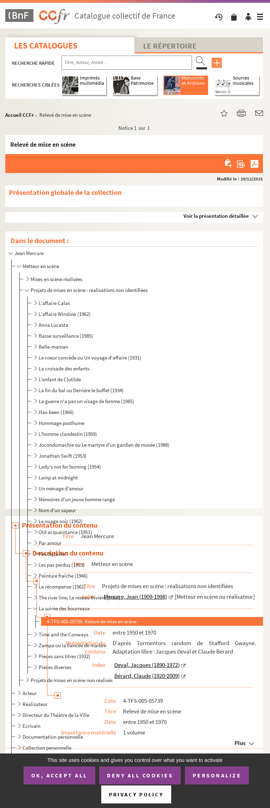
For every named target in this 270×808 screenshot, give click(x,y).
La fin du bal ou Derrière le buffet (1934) (81, 390)
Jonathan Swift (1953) (62, 455)
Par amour (50, 543)
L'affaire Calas (54, 303)
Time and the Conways (63, 634)
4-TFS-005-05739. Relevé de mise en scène (91, 621)
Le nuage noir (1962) (61, 521)
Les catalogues (45, 45)
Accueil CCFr (19, 115)
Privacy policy (136, 794)
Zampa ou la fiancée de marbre (72, 645)
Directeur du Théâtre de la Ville (55, 715)
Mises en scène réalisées (56, 279)
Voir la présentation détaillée (216, 215)
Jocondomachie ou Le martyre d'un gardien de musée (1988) (104, 444)
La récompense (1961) (62, 586)
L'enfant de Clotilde (60, 379)
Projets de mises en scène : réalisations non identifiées (89, 290)
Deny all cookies (140, 775)
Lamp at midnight (58, 477)
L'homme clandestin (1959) (68, 434)
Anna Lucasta (53, 325)
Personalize (217, 775)
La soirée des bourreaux (64, 608)
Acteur (29, 693)
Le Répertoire (170, 46)
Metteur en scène (40, 266)
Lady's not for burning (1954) (70, 466)
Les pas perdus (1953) (62, 564)
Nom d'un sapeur (57, 510)
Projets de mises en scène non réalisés (71, 680)
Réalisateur (34, 704)
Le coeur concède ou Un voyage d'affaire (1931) (90, 357)
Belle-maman (53, 346)
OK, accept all (59, 775)
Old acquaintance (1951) (65, 532)
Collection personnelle (46, 747)
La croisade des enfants (64, 368)
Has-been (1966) (56, 412)
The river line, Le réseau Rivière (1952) (79, 597)
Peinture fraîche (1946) (63, 575)
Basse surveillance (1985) (66, 335)
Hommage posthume (61, 423)
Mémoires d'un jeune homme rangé (77, 499)
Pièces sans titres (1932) (64, 656)
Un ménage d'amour (61, 488)
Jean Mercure (29, 253)
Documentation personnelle (52, 736)
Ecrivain (31, 726)
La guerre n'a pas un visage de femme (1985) (86, 401)
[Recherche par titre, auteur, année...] (127, 63)
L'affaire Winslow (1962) (65, 314)
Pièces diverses (55, 667)
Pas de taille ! (53, 554)
